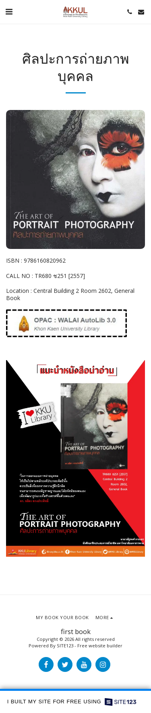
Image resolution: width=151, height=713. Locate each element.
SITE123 (65, 646)
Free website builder (99, 646)
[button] (9, 11)
